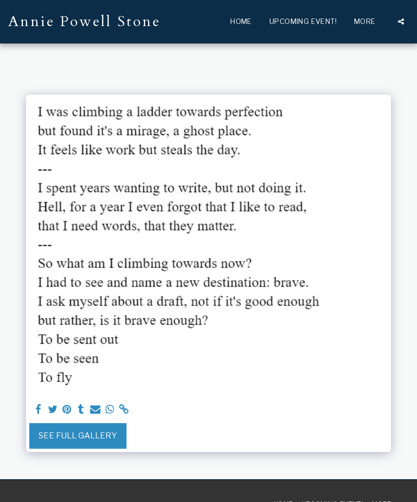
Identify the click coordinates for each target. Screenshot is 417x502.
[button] (401, 21)
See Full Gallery (78, 436)
